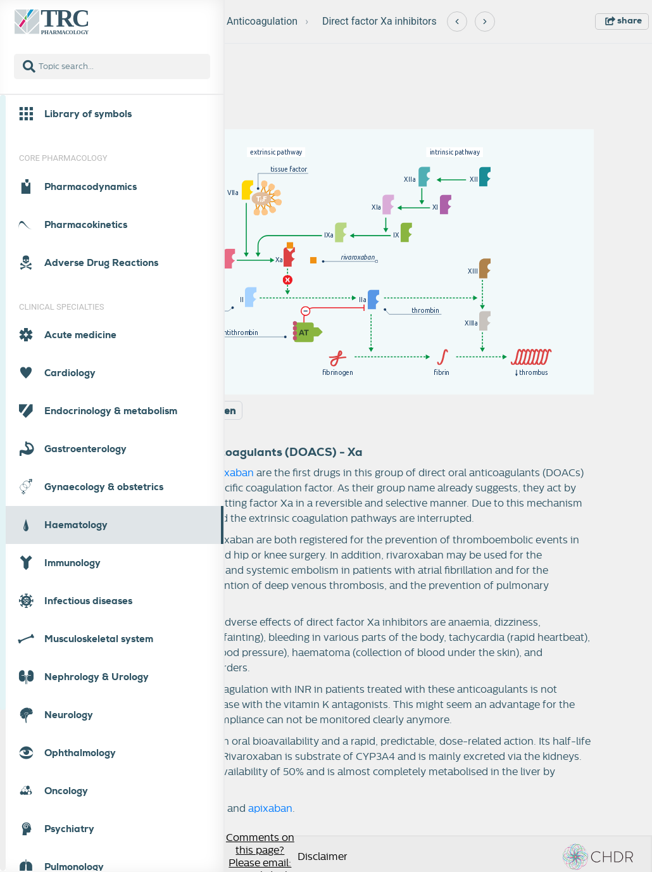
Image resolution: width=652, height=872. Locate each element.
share (623, 20)
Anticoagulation (262, 21)
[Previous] (457, 21)
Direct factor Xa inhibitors (379, 21)
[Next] (485, 21)
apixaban (232, 473)
